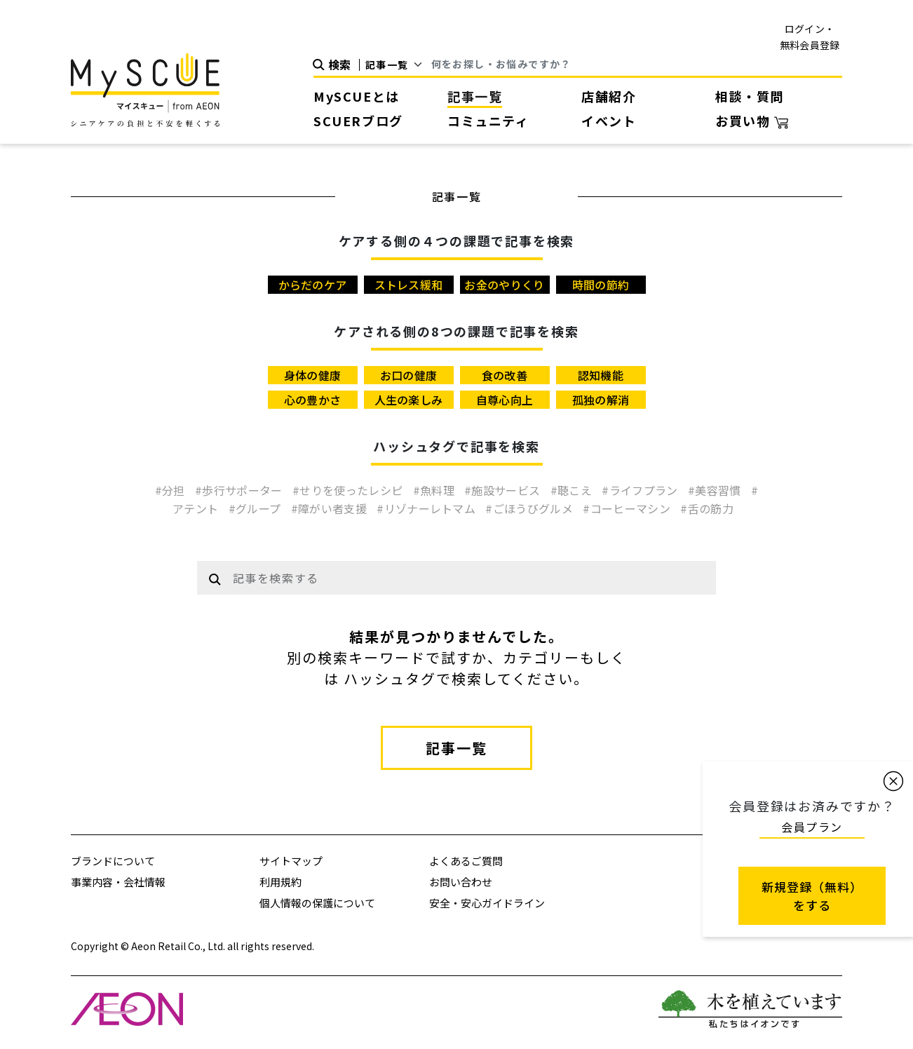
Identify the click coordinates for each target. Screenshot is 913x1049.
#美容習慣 (716, 490)
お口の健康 (409, 375)
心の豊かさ (312, 399)
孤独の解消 (601, 399)
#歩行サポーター (240, 490)
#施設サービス (503, 490)
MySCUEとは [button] (356, 96)
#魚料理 (435, 490)
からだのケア (312, 284)
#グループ (256, 508)
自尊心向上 (505, 399)
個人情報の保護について (317, 902)
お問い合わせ (460, 881)
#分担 (171, 490)
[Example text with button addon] (470, 578)
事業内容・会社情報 (118, 881)
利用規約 (280, 881)
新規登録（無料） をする (812, 896)
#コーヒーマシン (628, 508)
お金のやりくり (504, 284)
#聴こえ (572, 490)
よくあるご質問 (466, 860)
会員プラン (812, 826)
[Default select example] (398, 64)
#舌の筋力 (706, 508)
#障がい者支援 (330, 508)
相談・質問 (749, 96)
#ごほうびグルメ (530, 508)
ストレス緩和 (408, 284)
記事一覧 (474, 96)
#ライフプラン (641, 490)
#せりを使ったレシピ (349, 490)
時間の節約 (601, 284)
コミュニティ (488, 120)
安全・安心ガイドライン (487, 902)
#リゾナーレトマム (427, 508)
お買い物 (751, 120)
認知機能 (600, 375)
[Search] (636, 64)
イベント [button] (608, 120)
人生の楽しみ (408, 399)
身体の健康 (312, 375)
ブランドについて (113, 860)
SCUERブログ (358, 120)
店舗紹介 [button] (608, 96)
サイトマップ (291, 860)
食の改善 (504, 375)
